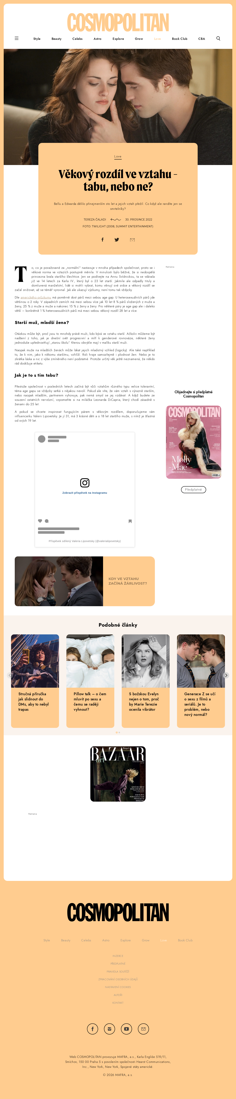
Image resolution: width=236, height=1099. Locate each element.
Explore (118, 39)
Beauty (57, 39)
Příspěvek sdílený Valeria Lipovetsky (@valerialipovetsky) (85, 541)
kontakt (117, 1003)
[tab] (117, 732)
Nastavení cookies (118, 987)
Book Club (179, 39)
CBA (201, 39)
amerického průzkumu (36, 297)
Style (37, 39)
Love (157, 39)
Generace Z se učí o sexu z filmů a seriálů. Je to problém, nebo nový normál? (200, 704)
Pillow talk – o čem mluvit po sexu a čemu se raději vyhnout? (90, 701)
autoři (118, 995)
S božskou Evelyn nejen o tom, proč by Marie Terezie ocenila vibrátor (144, 701)
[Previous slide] (10, 675)
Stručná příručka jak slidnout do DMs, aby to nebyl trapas (33, 701)
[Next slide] (226, 675)
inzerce (118, 956)
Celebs (77, 39)
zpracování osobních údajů (118, 979)
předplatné (118, 964)
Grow (139, 39)
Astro (98, 39)
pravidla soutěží (118, 971)
